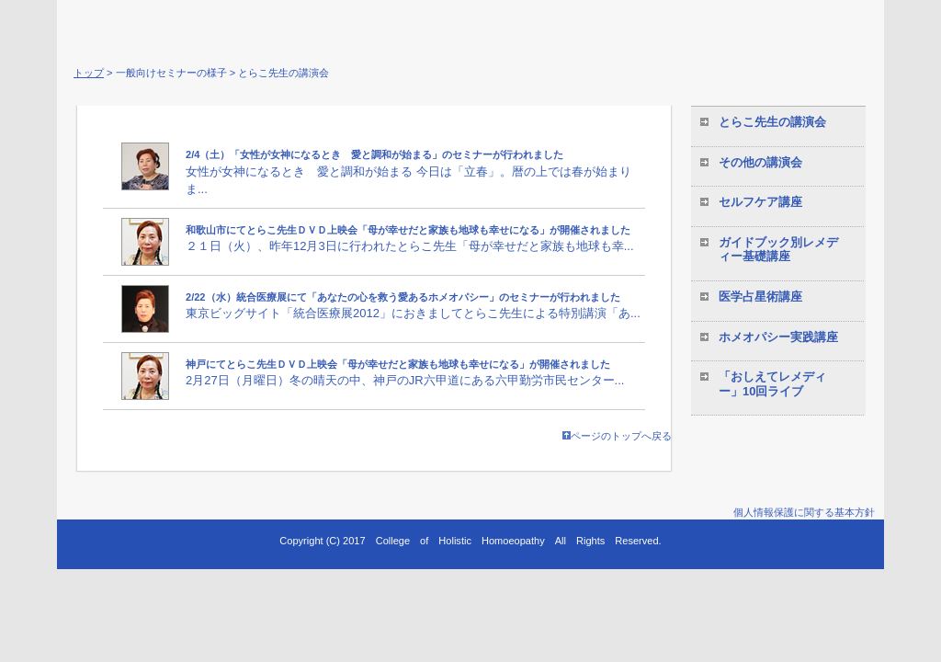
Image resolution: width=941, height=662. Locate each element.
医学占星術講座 (760, 296)
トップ (89, 72)
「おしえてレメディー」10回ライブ (772, 384)
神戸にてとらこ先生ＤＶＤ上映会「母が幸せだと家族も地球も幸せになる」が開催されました (398, 364)
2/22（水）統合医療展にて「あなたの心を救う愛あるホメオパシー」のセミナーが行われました (403, 296)
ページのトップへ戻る (617, 435)
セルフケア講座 (760, 202)
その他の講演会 (760, 162)
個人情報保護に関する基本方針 (804, 512)
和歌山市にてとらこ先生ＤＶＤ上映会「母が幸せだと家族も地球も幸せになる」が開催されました (408, 229)
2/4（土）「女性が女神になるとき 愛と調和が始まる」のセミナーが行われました (374, 154)
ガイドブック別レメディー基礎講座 (778, 249)
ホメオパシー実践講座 (778, 337)
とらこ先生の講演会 (772, 122)
